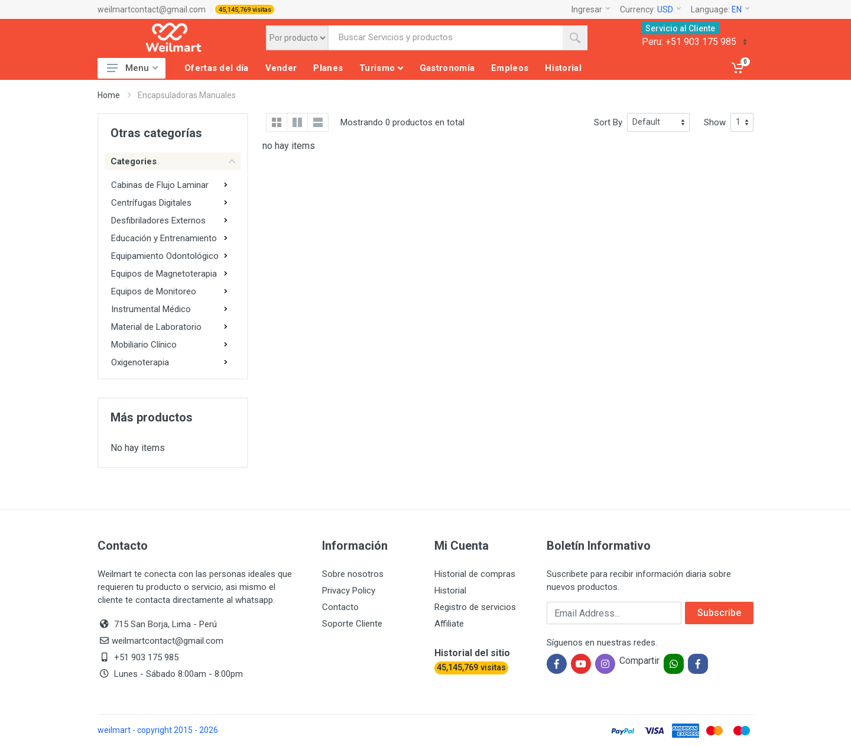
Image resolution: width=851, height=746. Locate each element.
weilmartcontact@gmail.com (152, 9)
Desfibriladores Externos (158, 220)
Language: (720, 9)
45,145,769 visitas (245, 10)
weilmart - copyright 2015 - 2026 (158, 730)
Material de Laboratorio (156, 327)
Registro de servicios (475, 607)
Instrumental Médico (151, 309)
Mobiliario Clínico (144, 344)
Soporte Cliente (352, 623)
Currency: (650, 9)
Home (109, 95)
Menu (132, 68)
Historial (450, 590)
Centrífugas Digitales (151, 202)
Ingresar (590, 9)
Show (715, 122)
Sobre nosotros (353, 574)
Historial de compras (474, 574)
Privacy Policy (348, 590)
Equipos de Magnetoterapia (164, 273)
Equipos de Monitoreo (153, 291)
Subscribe (719, 612)
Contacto (340, 607)
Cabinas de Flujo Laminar (160, 185)
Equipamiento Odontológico (165, 256)
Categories (173, 161)
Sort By (608, 122)
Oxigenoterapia (140, 362)
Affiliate (449, 623)
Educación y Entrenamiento (164, 238)
